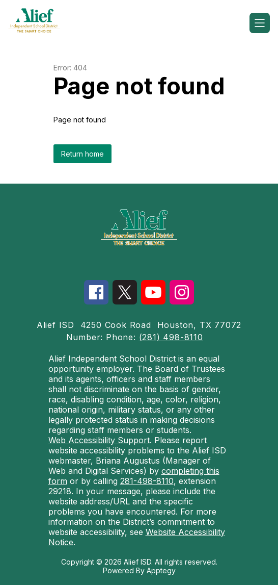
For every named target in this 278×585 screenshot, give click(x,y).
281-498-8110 (147, 481)
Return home (82, 153)
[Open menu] (259, 23)
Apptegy (161, 570)
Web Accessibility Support (99, 440)
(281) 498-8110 (171, 337)
